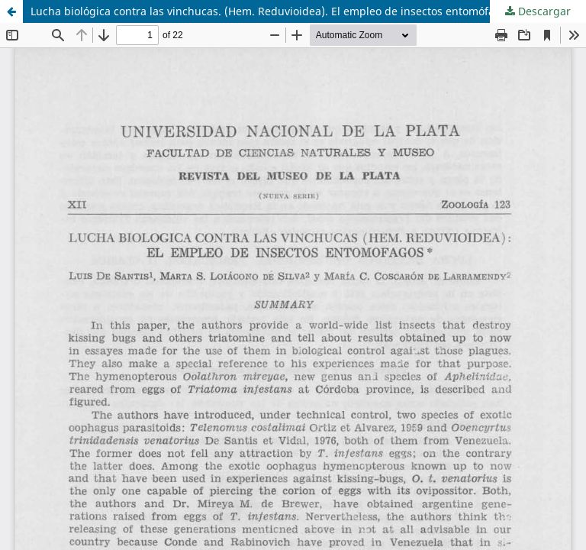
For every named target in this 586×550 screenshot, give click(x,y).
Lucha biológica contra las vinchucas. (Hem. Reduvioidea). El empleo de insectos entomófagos (272, 11)
